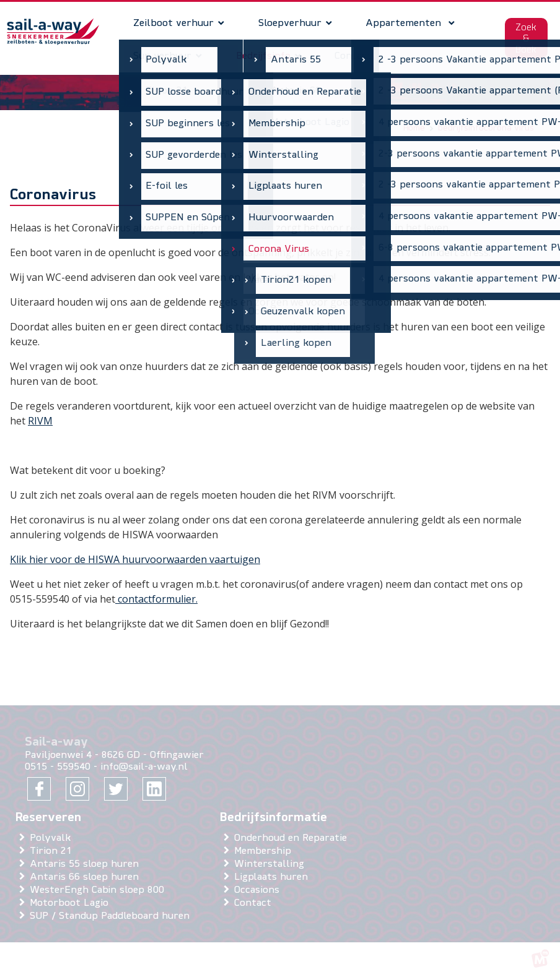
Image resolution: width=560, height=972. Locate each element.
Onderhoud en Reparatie (293, 828)
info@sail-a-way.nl (144, 758)
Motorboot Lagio (71, 893)
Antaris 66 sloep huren (87, 867)
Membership (265, 841)
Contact (255, 893)
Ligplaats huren (273, 867)
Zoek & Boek (522, 34)
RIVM (40, 411)
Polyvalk (53, 828)
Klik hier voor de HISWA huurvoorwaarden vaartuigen (135, 549)
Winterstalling (271, 854)
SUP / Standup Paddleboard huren (112, 906)
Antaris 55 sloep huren (87, 854)
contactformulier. (156, 589)
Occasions (259, 880)
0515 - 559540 (57, 758)
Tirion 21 (53, 841)
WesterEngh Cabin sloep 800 (99, 880)
